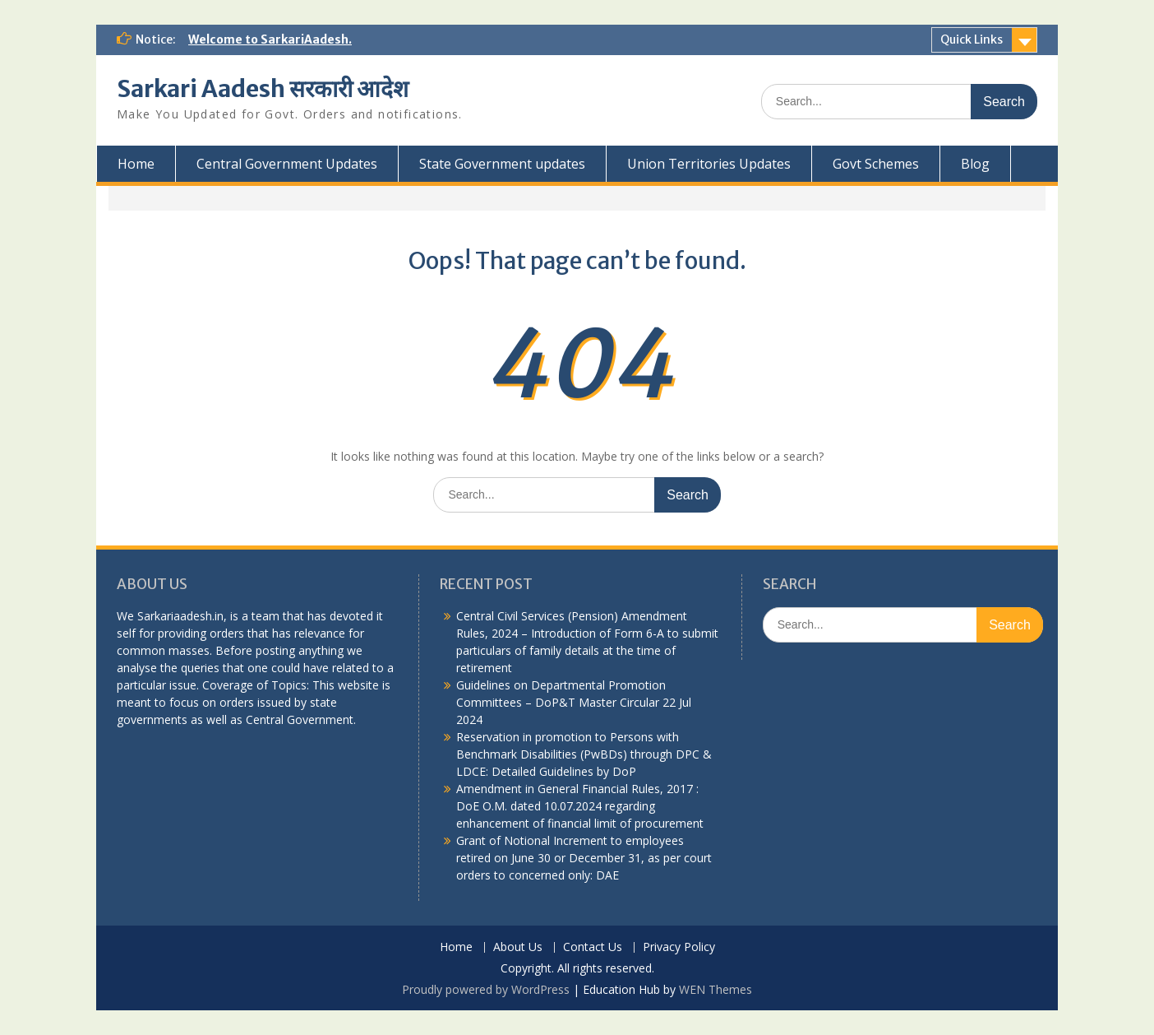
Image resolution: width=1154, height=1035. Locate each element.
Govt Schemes (876, 164)
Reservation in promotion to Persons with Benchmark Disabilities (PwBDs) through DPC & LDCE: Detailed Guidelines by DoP (584, 754)
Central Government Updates (286, 164)
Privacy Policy (679, 947)
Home (136, 164)
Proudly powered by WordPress (486, 989)
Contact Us (592, 947)
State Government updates (502, 164)
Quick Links (971, 39)
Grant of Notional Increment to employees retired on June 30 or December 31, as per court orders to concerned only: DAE (584, 858)
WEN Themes (715, 989)
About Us (517, 947)
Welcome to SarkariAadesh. (270, 39)
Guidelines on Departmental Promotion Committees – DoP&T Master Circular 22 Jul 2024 (573, 702)
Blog (975, 164)
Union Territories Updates (709, 164)
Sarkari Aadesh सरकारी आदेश (263, 89)
